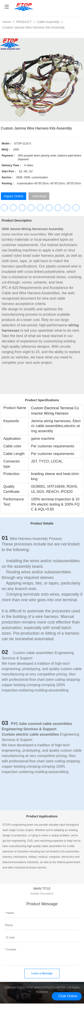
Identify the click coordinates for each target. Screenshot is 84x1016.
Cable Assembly (48, 22)
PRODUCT (24, 22)
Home (6, 22)
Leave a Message (42, 973)
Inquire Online (13, 196)
